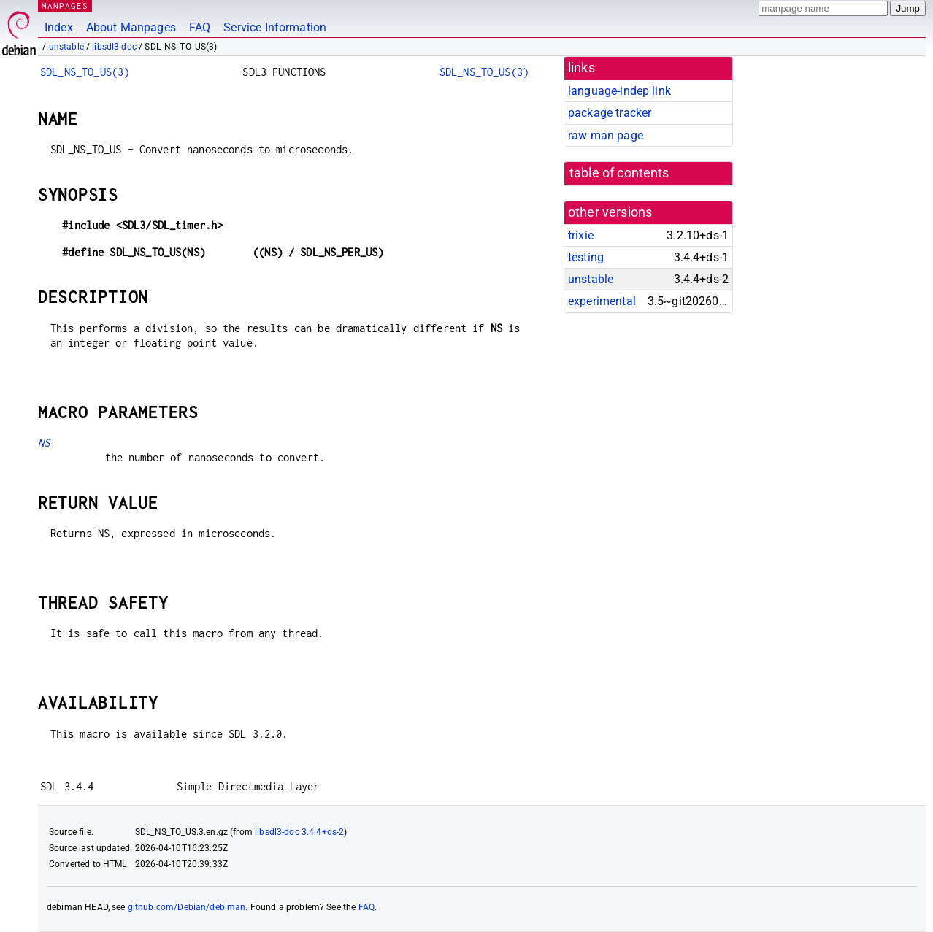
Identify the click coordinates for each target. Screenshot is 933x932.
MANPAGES (65, 5)
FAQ (199, 27)
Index (59, 27)
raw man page (605, 135)
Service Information (274, 27)
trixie (581, 235)
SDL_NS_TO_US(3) (84, 72)
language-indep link (619, 91)
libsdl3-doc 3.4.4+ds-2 (299, 832)
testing (586, 257)
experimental (602, 301)
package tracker (609, 113)
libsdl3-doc (114, 47)
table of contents (619, 173)
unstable (66, 47)
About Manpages (131, 27)
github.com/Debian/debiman (187, 907)
